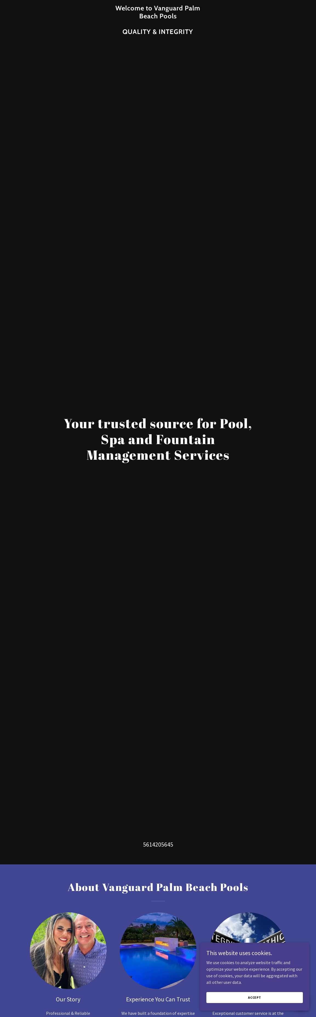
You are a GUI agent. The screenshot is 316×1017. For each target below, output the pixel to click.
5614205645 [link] (158, 844)
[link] (158, 32)
